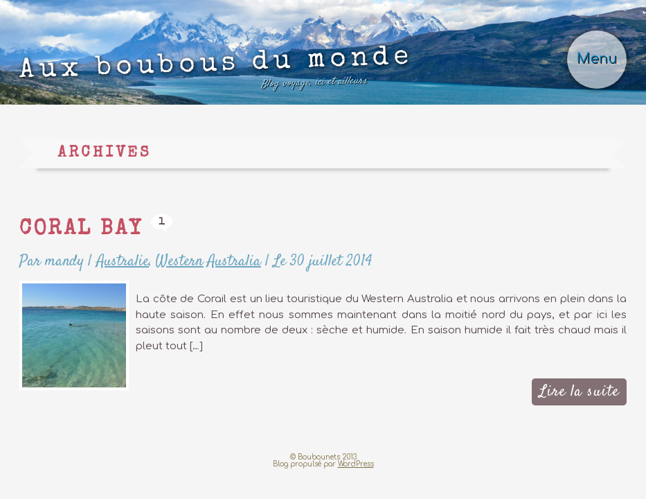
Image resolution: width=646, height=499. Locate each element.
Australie (122, 261)
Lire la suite (579, 391)
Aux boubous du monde (216, 71)
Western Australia (208, 261)
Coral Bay (81, 230)
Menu (597, 59)
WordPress (356, 464)
